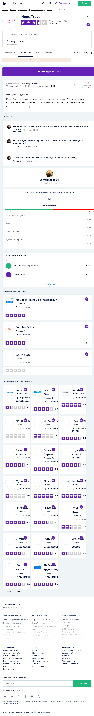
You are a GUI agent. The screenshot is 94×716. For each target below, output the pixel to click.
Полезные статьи (11, 664)
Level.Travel (79, 421)
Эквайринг (66, 626)
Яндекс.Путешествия (58, 421)
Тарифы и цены (69, 661)
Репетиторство (41, 639)
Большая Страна (49, 452)
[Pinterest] (18, 696)
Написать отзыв (10, 651)
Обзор (38, 53)
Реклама (65, 656)
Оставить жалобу (11, 653)
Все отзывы (9, 669)
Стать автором (10, 656)
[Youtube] (32, 696)
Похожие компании (37, 60)
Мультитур (23, 481)
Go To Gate (23, 355)
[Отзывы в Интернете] (9, 3)
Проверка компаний (12, 659)
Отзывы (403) (25, 53)
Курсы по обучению (41, 620)
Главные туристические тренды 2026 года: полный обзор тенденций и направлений (48, 142)
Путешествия (22, 10)
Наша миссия (38, 653)
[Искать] (36, 3)
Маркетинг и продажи (44, 635)
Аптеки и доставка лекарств (16, 620)
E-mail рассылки (10, 661)
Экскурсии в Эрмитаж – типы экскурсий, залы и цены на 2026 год (45, 158)
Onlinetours (51, 481)
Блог (5, 667)
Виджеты (66, 659)
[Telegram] (5, 696)
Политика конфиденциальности (35, 701)
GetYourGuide (25, 327)
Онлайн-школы (39, 623)
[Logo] (10, 21)
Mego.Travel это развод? (37, 10)
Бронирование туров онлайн (26, 266)
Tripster (77, 390)
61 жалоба (54, 24)
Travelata (50, 508)
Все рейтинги (49, 284)
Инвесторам (38, 659)
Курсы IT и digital (42, 632)
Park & (48, 538)
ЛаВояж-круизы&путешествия (36, 300)
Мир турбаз (20, 567)
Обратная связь (39, 667)
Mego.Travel (32, 84)
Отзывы (19, 304)
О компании (10, 53)
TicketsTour (23, 450)
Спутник (21, 538)
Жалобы (49, 53)
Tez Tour (47, 392)
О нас (35, 651)
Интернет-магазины (11, 623)
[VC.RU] (38, 696)
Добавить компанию (71, 651)
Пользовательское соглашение (75, 701)
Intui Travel (75, 510)
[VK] (12, 696)
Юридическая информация (12, 701)
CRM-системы (68, 629)
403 (66, 21)
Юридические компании (73, 638)
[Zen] (25, 696)
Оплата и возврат (70, 664)
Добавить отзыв (66, 3)
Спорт (8, 638)
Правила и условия (56, 701)
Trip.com (21, 390)
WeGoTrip (78, 538)
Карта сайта (14, 704)
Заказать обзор (69, 653)
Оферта (5, 704)
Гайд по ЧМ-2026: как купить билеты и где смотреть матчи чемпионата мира (50, 126)
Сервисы (36, 656)
